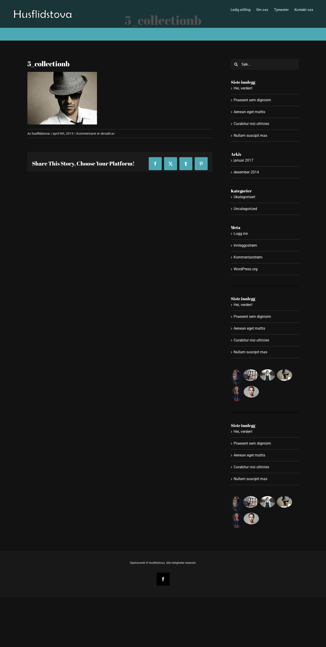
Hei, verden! (243, 88)
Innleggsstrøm (245, 245)
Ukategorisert (244, 197)
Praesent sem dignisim (252, 100)
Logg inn (241, 233)
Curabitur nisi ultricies (251, 123)
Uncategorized (245, 209)
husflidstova (41, 133)
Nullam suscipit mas (250, 135)
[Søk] (236, 64)
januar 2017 (243, 160)
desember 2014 (246, 172)
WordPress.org (246, 269)
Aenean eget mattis (249, 112)
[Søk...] (265, 64)
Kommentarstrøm (248, 257)
